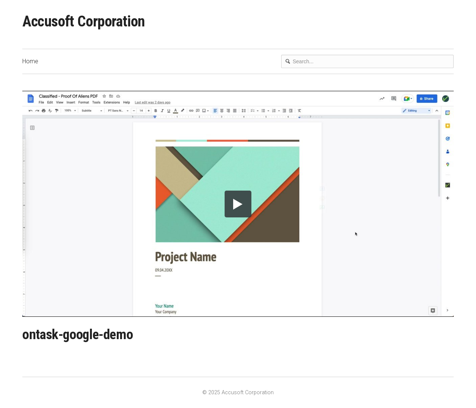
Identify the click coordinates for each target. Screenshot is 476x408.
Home (30, 61)
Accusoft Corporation (83, 21)
